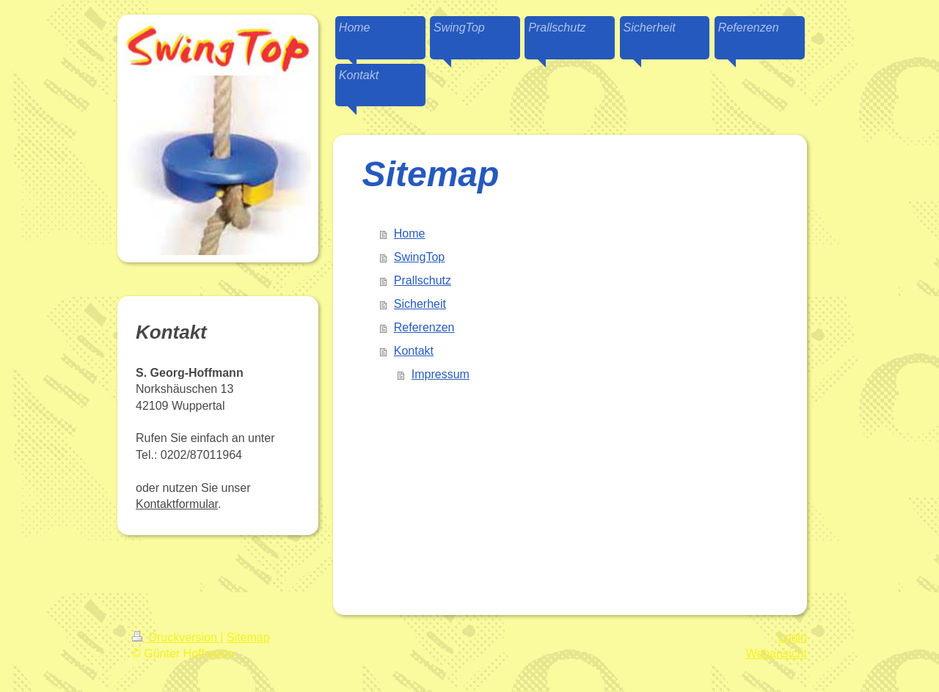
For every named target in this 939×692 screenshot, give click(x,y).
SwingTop (419, 257)
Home (409, 233)
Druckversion (176, 637)
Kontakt (414, 351)
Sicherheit (420, 304)
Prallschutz (422, 280)
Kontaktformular (177, 504)
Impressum (441, 374)
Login (792, 637)
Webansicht (776, 653)
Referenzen (424, 327)
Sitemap (248, 637)
